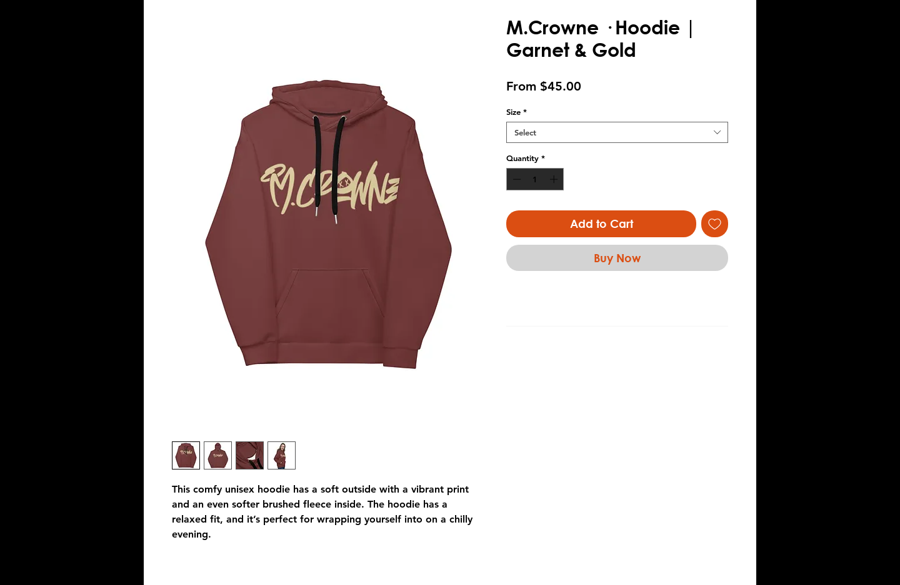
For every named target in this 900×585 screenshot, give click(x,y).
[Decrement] (515, 179)
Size (516, 112)
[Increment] (555, 179)
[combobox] (617, 132)
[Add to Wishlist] (714, 223)
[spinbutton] (535, 179)
